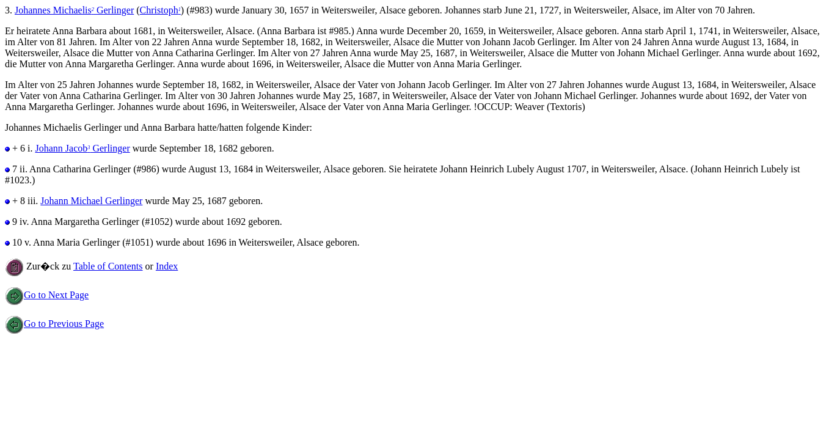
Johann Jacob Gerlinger (82, 148)
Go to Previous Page (54, 323)
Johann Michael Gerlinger (91, 201)
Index (167, 266)
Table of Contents (108, 266)
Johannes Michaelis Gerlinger (74, 10)
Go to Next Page (47, 295)
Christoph (160, 10)
